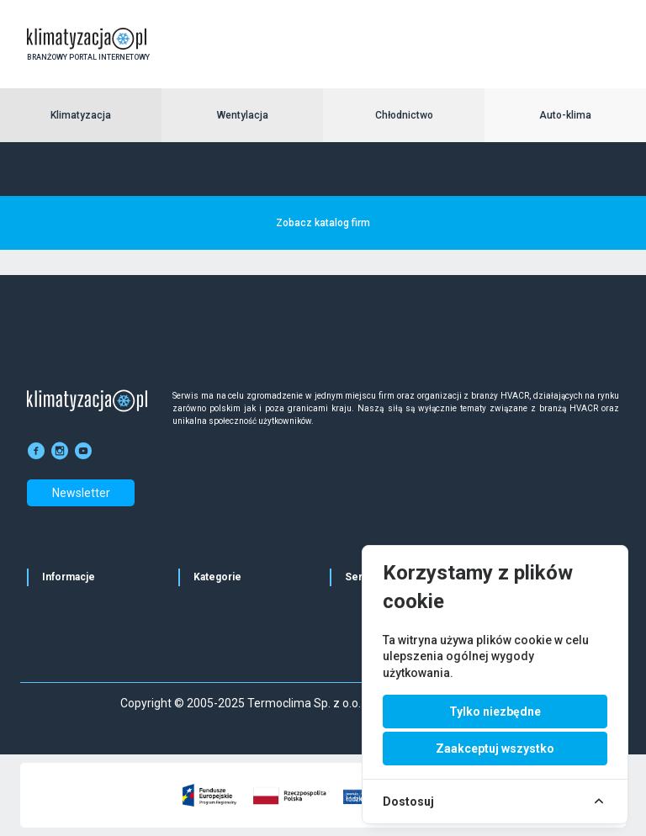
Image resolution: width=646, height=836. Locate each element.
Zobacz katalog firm (323, 223)
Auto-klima (565, 115)
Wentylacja (242, 115)
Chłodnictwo (404, 115)
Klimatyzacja (80, 115)
